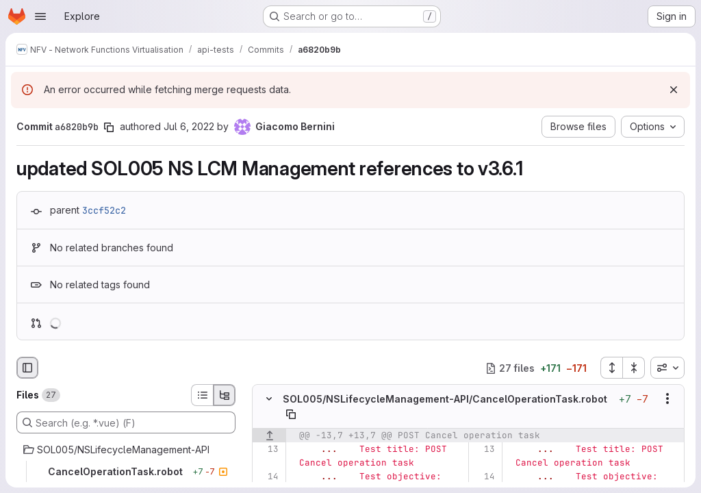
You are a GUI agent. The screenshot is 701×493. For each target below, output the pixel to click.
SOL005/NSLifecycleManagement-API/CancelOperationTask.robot (445, 399)
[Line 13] (267, 449)
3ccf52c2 (104, 210)
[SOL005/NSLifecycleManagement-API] (126, 450)
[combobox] (667, 368)
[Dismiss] (673, 89)
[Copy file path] (291, 414)
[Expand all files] (611, 368)
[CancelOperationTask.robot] (126, 472)
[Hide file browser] (27, 368)
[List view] (202, 395)
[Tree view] (224, 395)
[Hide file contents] (269, 399)
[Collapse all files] (634, 368)
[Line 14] (267, 476)
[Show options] (667, 399)
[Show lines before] (269, 435)
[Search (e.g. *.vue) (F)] (125, 422)
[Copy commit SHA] (109, 127)
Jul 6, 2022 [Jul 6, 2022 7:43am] (189, 126)
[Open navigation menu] (40, 16)
